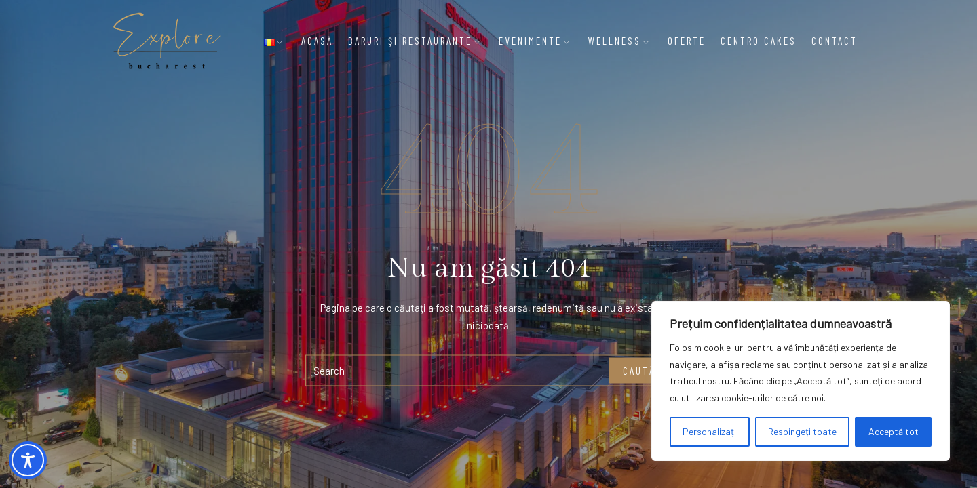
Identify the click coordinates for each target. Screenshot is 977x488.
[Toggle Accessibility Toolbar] (27, 460)
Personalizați (709, 431)
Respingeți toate (802, 431)
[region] (800, 381)
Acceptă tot (893, 431)
